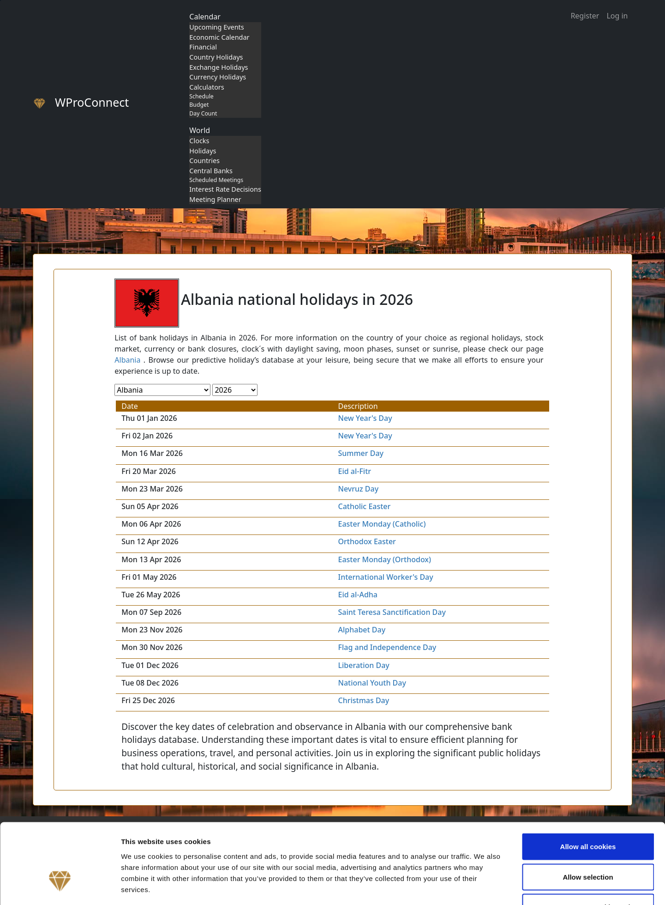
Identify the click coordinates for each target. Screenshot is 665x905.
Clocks (199, 140)
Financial (203, 47)
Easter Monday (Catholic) (381, 524)
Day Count (203, 113)
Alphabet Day (361, 630)
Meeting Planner (215, 199)
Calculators (206, 87)
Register (584, 16)
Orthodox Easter (366, 541)
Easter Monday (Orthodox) (384, 559)
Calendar (205, 17)
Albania (127, 360)
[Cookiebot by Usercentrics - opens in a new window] (59, 887)
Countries (204, 160)
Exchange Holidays (218, 67)
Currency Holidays (217, 77)
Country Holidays (216, 57)
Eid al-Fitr (354, 471)
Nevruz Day (358, 489)
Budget (199, 105)
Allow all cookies (588, 784)
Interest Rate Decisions (225, 189)
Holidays (202, 150)
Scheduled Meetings (216, 180)
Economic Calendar (219, 37)
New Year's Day (365, 418)
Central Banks (211, 170)
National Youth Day (372, 683)
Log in (617, 16)
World (199, 130)
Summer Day (360, 453)
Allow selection (588, 814)
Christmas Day (363, 700)
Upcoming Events (216, 27)
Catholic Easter (364, 506)
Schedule (201, 96)
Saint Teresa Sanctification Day (391, 612)
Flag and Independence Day (387, 647)
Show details (484, 887)
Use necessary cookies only (588, 844)
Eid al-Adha (357, 594)
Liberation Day (363, 665)
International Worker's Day (385, 577)
